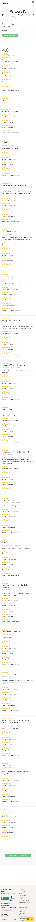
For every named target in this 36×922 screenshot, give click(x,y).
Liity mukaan (12, 919)
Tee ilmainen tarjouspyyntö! (18, 855)
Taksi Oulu (22, 915)
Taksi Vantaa (22, 918)
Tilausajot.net (11, 893)
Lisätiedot (22, 892)
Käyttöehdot (22, 899)
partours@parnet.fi (17, 31)
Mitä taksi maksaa (24, 900)
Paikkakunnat (22, 895)
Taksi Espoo (22, 917)
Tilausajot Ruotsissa (24, 904)
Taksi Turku (22, 911)
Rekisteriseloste (23, 897)
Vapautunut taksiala (24, 902)
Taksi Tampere (23, 913)
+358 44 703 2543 (6, 909)
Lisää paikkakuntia (24, 920)
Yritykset (21, 893)
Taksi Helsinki (22, 910)
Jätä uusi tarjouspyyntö (10, 35)
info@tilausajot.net (6, 911)
